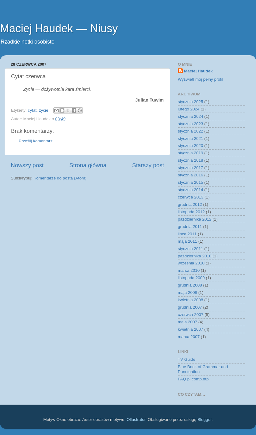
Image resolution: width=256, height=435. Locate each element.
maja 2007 (187, 322)
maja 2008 (187, 292)
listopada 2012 (191, 212)
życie (43, 110)
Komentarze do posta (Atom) (59, 178)
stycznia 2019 (190, 153)
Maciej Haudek (198, 71)
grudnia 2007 (190, 307)
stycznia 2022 (190, 131)
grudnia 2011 (190, 226)
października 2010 (195, 256)
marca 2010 (189, 270)
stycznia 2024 (190, 116)
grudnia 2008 (190, 285)
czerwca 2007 (190, 314)
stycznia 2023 (190, 123)
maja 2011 (187, 241)
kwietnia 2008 (190, 300)
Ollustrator (136, 419)
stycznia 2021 (190, 138)
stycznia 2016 (190, 175)
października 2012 (195, 219)
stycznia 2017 (190, 167)
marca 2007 (189, 336)
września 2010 (191, 263)
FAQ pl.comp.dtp (193, 379)
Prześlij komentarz (35, 141)
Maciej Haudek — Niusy (59, 28)
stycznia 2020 (190, 145)
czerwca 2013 (190, 197)
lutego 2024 (189, 109)
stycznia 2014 (190, 189)
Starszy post (148, 165)
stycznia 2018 (190, 160)
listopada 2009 (191, 277)
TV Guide (186, 359)
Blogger (204, 419)
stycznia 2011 (190, 248)
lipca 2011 (187, 234)
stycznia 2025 (190, 101)
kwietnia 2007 (190, 329)
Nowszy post (27, 165)
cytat (32, 110)
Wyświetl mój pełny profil (200, 79)
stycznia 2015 (190, 182)
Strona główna (87, 165)
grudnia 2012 (190, 204)
